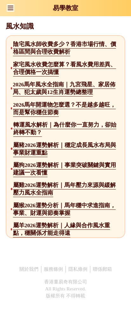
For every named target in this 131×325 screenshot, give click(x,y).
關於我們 (28, 269)
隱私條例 (77, 269)
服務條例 (53, 269)
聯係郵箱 (102, 269)
